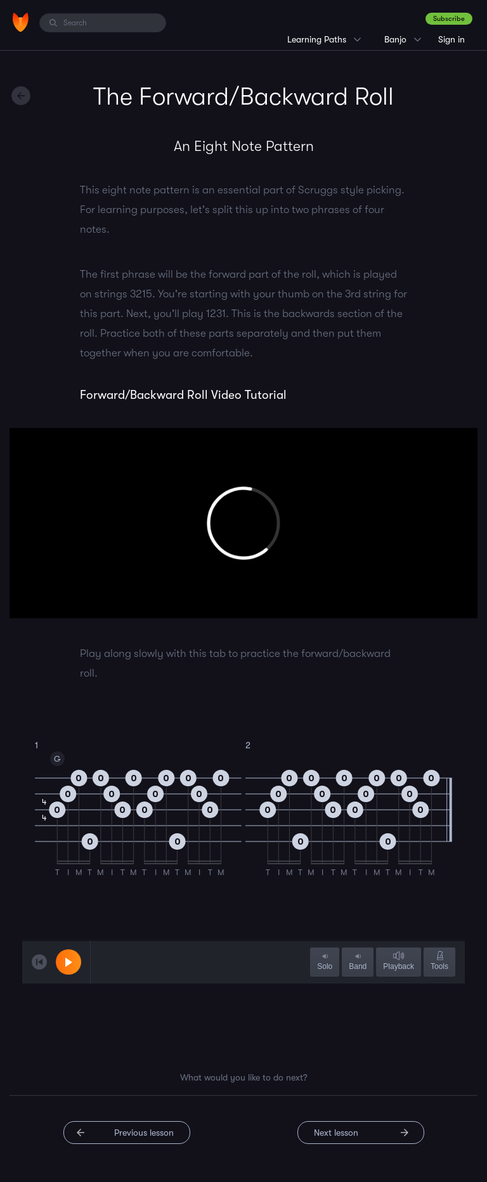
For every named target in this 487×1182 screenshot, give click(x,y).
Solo (324, 961)
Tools (439, 961)
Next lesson (336, 1132)
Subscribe (449, 19)
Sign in (451, 39)
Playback (398, 961)
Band (358, 961)
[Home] (21, 22)
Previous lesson (144, 1132)
